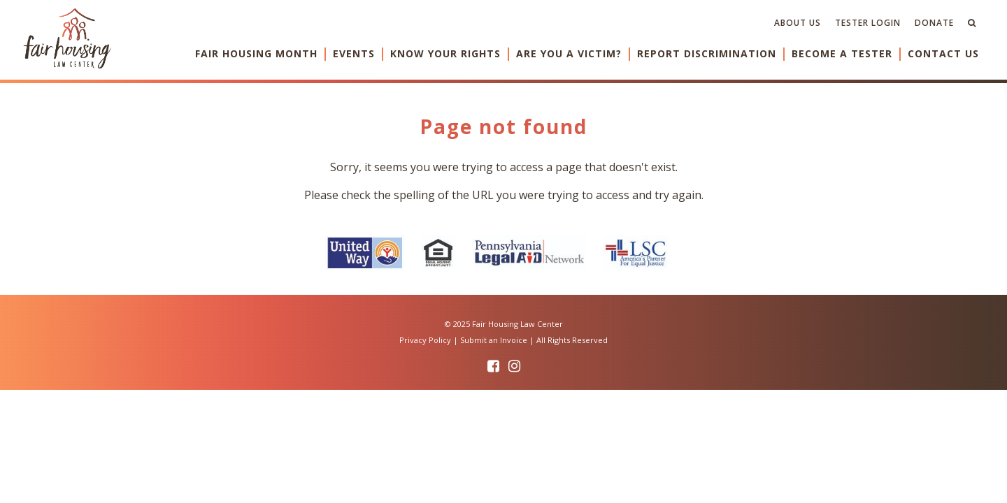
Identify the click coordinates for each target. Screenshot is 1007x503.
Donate (934, 23)
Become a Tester (842, 53)
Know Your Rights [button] (445, 53)
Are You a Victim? (569, 53)
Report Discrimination (706, 53)
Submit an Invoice (493, 340)
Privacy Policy (425, 340)
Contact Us (943, 53)
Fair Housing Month (256, 53)
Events (354, 53)
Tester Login (868, 23)
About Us (797, 23)
